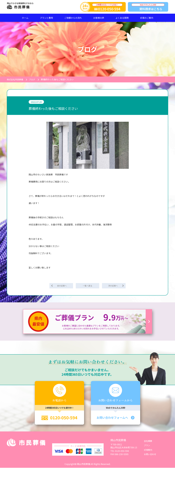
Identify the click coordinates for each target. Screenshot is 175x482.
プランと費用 (46, 17)
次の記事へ (112, 285)
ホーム (25, 17)
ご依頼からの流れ (73, 17)
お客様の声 (98, 17)
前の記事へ (62, 285)
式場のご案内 (146, 17)
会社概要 (148, 441)
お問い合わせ (150, 454)
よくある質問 (122, 17)
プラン (147, 445)
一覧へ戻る (87, 285)
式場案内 (148, 450)
